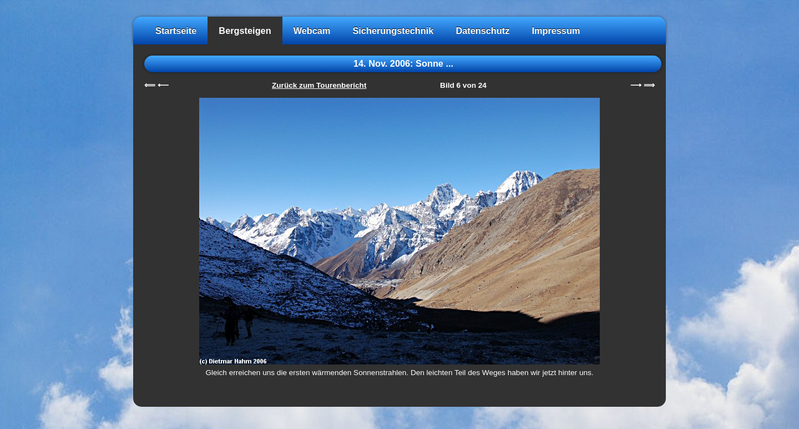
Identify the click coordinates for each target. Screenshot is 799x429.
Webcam (312, 31)
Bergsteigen (245, 31)
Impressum (556, 31)
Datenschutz (482, 31)
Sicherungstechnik (392, 31)
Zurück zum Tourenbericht (319, 85)
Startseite (175, 31)
